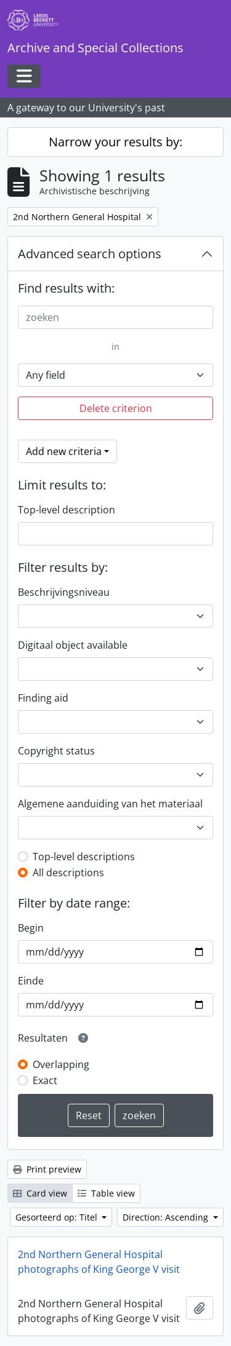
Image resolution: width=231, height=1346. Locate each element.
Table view (106, 1193)
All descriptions (68, 872)
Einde (31, 981)
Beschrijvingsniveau (64, 592)
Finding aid (43, 698)
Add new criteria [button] (64, 451)
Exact (45, 1080)
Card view (40, 1193)
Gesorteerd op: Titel (57, 1217)
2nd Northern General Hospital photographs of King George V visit (99, 1262)
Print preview (47, 1169)
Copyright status (56, 751)
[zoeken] (115, 317)
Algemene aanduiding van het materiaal (110, 803)
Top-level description (66, 510)
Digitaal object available (73, 645)
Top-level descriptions (84, 856)
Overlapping (61, 1064)
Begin (31, 928)
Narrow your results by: (115, 141)
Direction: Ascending (167, 1217)
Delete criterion (115, 408)
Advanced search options (89, 253)
